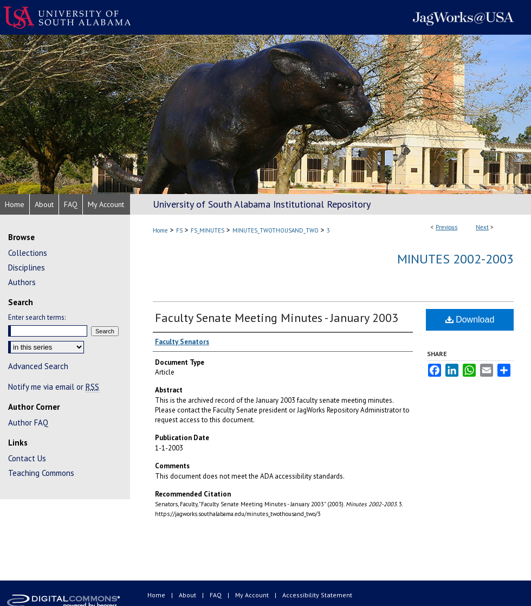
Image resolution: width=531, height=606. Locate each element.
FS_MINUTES (207, 230)
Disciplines (26, 267)
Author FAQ (28, 422)
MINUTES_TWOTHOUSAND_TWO (275, 230)
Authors (22, 282)
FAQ (216, 595)
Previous (446, 227)
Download (470, 319)
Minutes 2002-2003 (455, 258)
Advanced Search (38, 366)
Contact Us (27, 458)
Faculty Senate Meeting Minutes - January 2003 (276, 317)
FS (179, 230)
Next (482, 227)
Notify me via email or (53, 387)
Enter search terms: (37, 317)
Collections (27, 253)
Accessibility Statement (317, 595)
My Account (252, 595)
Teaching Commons (41, 473)
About (188, 595)
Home (160, 230)
